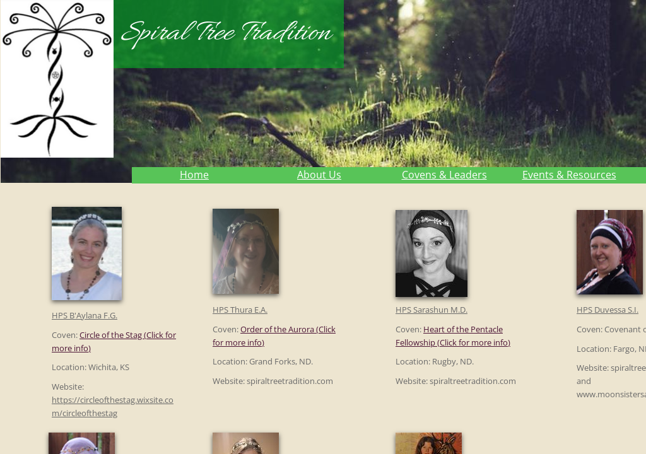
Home (194, 175)
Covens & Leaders (444, 175)
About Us (319, 175)
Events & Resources (569, 175)
